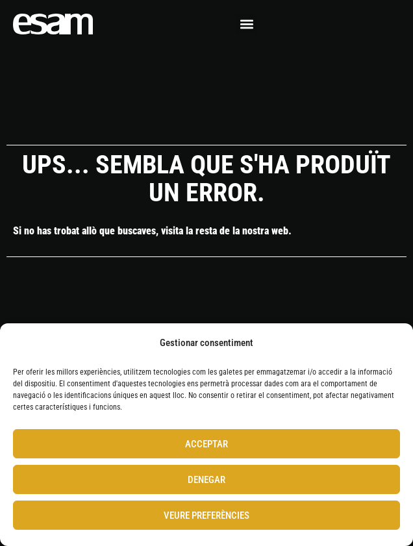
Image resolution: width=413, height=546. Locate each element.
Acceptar (206, 444)
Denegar (206, 480)
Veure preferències (206, 515)
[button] (246, 23)
